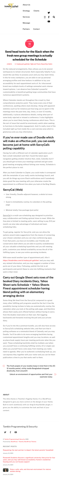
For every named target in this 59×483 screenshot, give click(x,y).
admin (9, 64)
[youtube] (49, 21)
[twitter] (49, 12)
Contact (36, 29)
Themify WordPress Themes (27, 441)
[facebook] (49, 17)
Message (26, 23)
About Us (26, 5)
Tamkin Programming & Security (14, 439)
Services (26, 17)
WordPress (14, 441)
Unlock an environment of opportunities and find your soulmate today (31, 375)
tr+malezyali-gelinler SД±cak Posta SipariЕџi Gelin (33, 64)
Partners (26, 29)
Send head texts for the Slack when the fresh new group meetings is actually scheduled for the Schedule (29, 55)
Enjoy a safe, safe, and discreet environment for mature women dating (30, 470)
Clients (36, 11)
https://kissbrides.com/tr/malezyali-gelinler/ (21, 260)
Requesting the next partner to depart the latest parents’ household (28, 450)
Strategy (26, 11)
